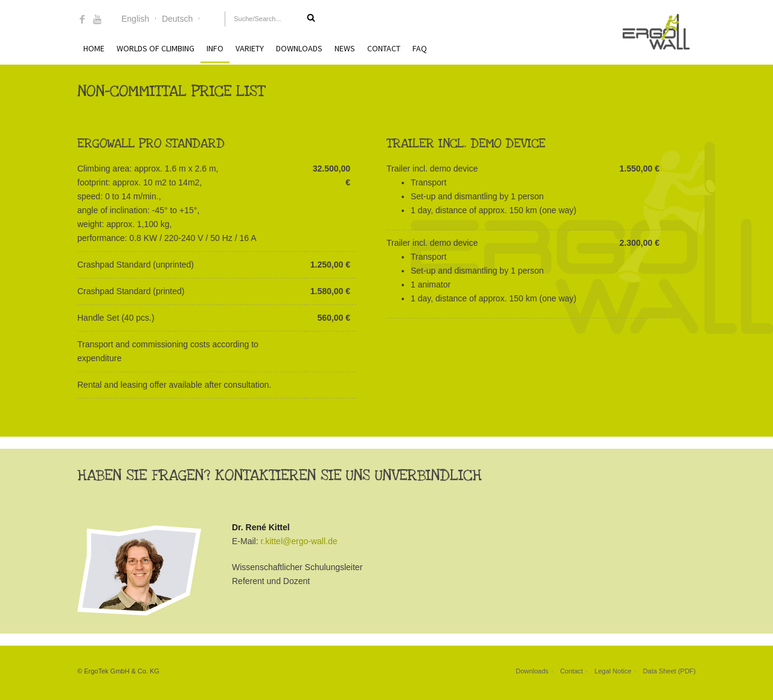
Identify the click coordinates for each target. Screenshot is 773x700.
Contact (383, 48)
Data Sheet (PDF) (669, 671)
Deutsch (177, 19)
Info (215, 48)
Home (93, 48)
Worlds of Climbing (155, 48)
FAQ (419, 48)
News (345, 48)
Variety (250, 48)
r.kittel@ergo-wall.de (298, 541)
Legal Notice (612, 671)
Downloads (299, 48)
